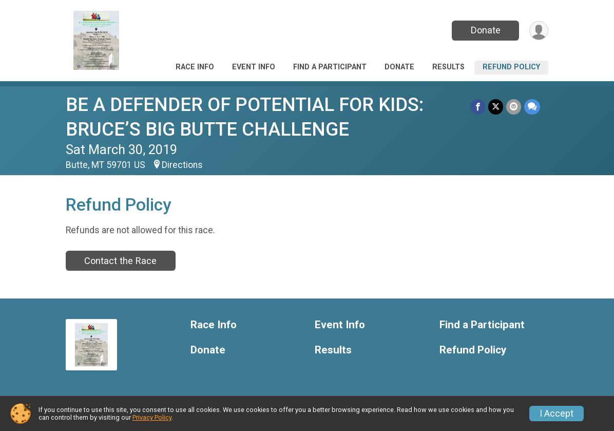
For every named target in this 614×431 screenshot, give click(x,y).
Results (448, 67)
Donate (486, 30)
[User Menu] (538, 30)
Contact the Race (120, 260)
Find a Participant (330, 67)
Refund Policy (511, 67)
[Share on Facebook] (477, 106)
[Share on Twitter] (495, 106)
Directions (182, 165)
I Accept (556, 413)
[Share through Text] (532, 106)
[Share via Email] (513, 106)
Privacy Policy (151, 417)
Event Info (253, 67)
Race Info (195, 67)
